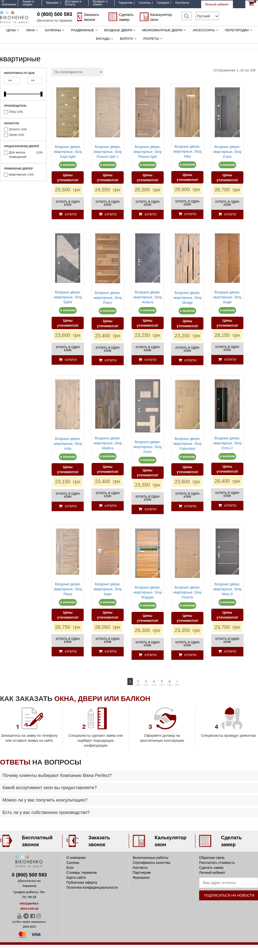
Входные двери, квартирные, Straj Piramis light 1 (108, 152)
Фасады (103, 38)
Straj (12, 111)
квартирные (18, 174)
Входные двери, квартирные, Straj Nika (187, 151)
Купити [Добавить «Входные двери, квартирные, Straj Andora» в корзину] (150, 360)
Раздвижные (82, 30)
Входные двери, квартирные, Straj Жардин (148, 592)
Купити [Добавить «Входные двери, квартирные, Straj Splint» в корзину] (71, 360)
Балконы (53, 30)
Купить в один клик (68, 203)
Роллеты (151, 38)
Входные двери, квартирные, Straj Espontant (187, 444)
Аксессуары (204, 30)
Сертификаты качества (151, 863)
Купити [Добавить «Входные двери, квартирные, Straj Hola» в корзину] (71, 506)
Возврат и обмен (100, 3)
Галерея (163, 2)
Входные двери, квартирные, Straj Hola (68, 444)
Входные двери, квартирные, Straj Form (148, 447)
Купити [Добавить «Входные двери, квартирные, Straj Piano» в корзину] (111, 360)
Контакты (182, 2)
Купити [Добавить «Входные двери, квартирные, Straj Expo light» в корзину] (71, 214)
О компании (9, 3)
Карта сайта (76, 877)
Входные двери (118, 30)
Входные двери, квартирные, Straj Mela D (227, 589)
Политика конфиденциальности (92, 887)
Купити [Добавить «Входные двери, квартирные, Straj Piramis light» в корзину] (150, 214)
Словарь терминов (81, 873)
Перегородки (237, 30)
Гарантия (125, 2)
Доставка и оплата (73, 3)
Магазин (52, 2)
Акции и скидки (28, 3)
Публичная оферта (81, 882)
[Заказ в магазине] (77, 72)
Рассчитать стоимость (217, 863)
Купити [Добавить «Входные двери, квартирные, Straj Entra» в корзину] (230, 214)
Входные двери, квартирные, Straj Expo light (68, 152)
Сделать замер (211, 868)
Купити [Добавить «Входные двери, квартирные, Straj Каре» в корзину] (111, 651)
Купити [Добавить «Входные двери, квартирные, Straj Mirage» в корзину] (190, 360)
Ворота (126, 38)
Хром (13, 135)
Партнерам (142, 873)
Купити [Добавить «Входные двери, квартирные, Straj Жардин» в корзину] (150, 655)
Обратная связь (212, 858)
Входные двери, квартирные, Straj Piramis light (148, 152)
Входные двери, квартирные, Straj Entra (227, 152)
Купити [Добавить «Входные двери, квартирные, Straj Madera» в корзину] (111, 506)
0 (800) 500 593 (54, 14)
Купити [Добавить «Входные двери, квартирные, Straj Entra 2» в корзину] (230, 505)
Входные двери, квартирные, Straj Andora (148, 297)
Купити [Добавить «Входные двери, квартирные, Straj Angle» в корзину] (230, 359)
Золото (14, 129)
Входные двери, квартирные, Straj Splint (68, 297)
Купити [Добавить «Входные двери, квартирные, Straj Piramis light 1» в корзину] (111, 214)
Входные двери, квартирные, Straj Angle (227, 297)
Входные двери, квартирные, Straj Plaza (68, 589)
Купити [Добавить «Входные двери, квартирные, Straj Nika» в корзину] (190, 214)
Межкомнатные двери (162, 30)
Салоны (144, 2)
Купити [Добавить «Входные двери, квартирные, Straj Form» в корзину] (150, 509)
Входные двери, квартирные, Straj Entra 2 (227, 443)
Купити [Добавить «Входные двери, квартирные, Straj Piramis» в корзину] (190, 655)
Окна (30, 30)
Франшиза (141, 877)
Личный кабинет (217, 4)
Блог (70, 868)
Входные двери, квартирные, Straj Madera (108, 443)
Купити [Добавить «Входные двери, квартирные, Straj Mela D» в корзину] (230, 651)
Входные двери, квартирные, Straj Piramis (187, 592)
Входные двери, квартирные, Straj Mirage (187, 298)
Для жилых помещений (17, 154)
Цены (11, 30)
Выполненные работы (150, 858)
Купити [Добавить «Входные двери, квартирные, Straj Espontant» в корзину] (190, 506)
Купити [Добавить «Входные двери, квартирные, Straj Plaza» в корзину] (71, 651)
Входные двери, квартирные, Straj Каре (108, 589)
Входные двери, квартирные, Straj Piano (108, 298)
